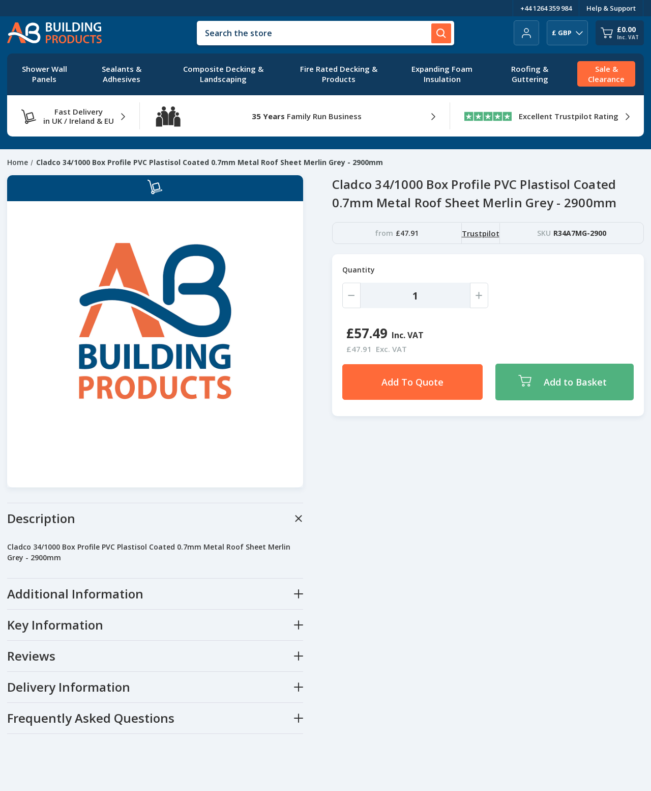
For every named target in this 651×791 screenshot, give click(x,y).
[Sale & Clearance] (606, 74)
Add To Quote (412, 382)
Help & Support (611, 8)
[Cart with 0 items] (620, 32)
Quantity (358, 270)
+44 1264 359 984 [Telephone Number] (546, 8)
